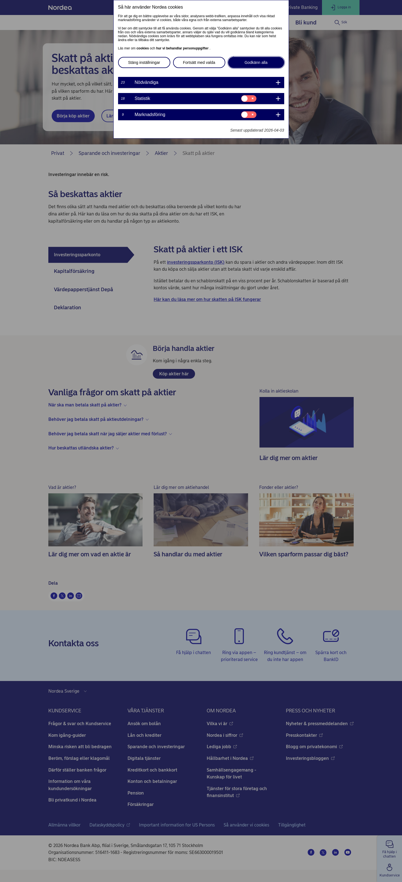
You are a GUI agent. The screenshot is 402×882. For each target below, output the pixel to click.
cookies (143, 48)
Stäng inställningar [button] (144, 62)
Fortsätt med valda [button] (199, 62)
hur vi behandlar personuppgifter (182, 48)
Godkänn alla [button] (256, 62)
